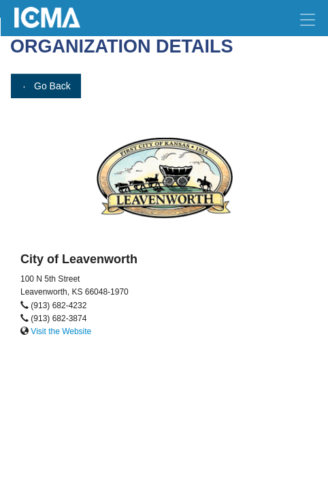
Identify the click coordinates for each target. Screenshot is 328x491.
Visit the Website (61, 331)
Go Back (46, 85)
